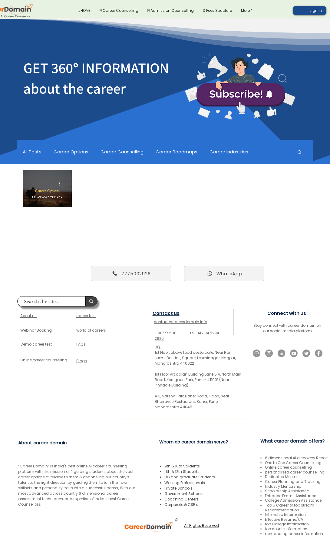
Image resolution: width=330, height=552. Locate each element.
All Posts (32, 152)
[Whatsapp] (256, 353)
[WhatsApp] (224, 273)
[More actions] (61, 183)
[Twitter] (306, 353)
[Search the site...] (48, 301)
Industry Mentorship (283, 486)
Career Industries (229, 152)
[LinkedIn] (281, 353)
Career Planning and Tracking (293, 481)
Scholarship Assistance (287, 490)
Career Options (71, 152)
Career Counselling (122, 152)
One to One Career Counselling (293, 462)
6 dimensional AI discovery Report (296, 457)
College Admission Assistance (293, 500)
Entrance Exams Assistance (290, 495)
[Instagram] (269, 353)
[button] (299, 152)
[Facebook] (318, 353)
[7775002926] (131, 273)
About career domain (42, 443)
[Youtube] (294, 353)
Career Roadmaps (176, 152)
